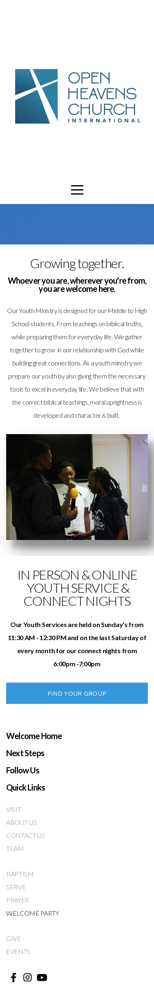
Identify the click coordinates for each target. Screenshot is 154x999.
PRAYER (17, 900)
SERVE (15, 887)
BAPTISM (20, 874)
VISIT (13, 809)
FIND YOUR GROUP (77, 693)
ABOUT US (22, 822)
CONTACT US (25, 835)
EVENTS (18, 951)
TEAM (15, 848)
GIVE (14, 938)
